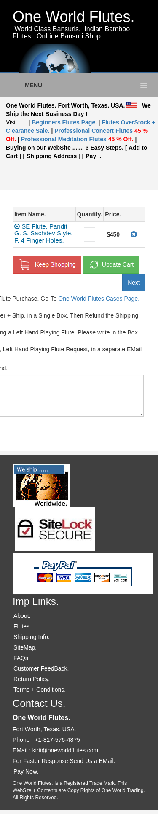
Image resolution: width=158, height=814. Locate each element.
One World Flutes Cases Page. (98, 298)
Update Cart (111, 265)
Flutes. (22, 626)
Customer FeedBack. (41, 668)
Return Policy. (31, 679)
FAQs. (21, 658)
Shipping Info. (31, 636)
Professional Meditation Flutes (77, 139)
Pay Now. (25, 771)
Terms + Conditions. (39, 689)
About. (21, 615)
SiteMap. (25, 647)
